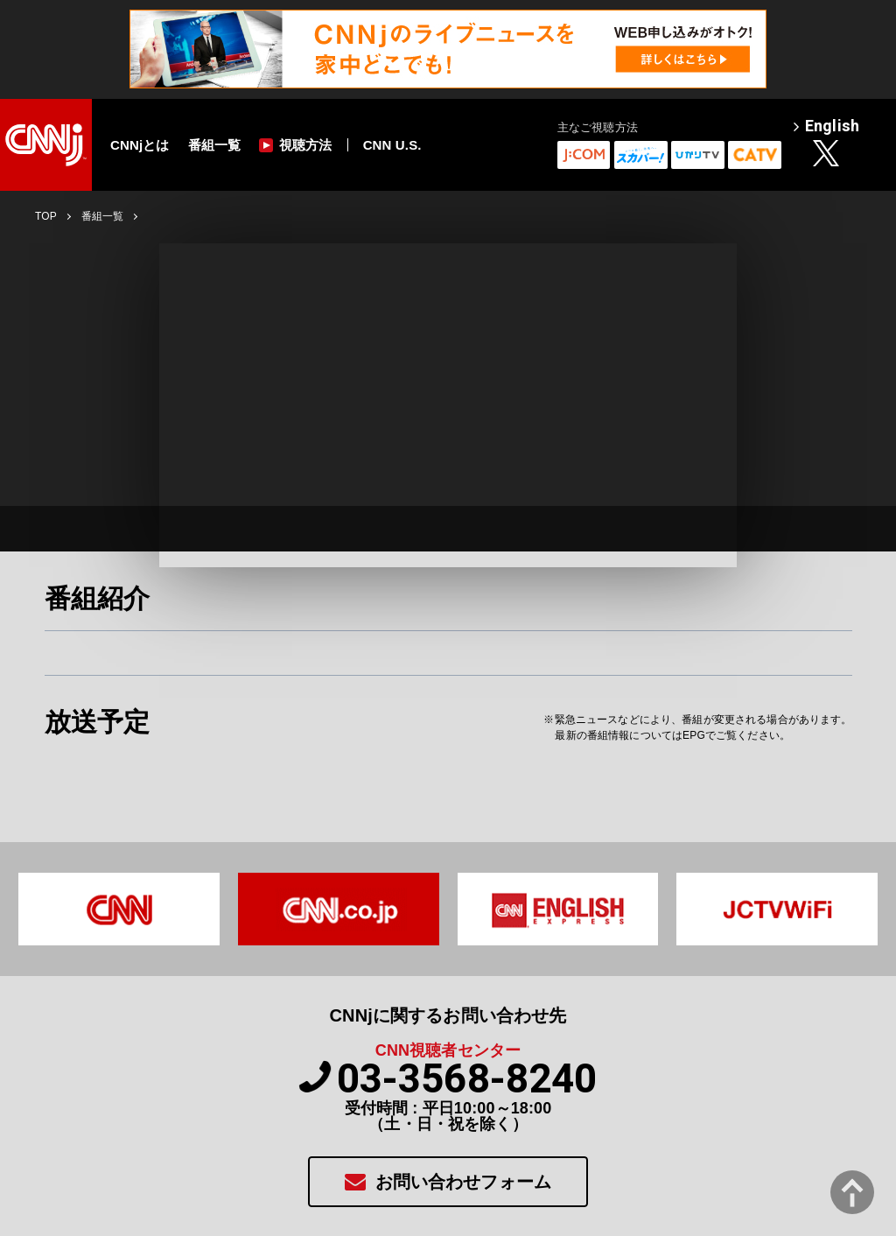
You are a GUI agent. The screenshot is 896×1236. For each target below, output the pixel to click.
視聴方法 (295, 145)
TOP (46, 216)
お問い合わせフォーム (448, 1180)
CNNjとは (140, 144)
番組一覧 (215, 144)
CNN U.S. (392, 144)
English (826, 127)
